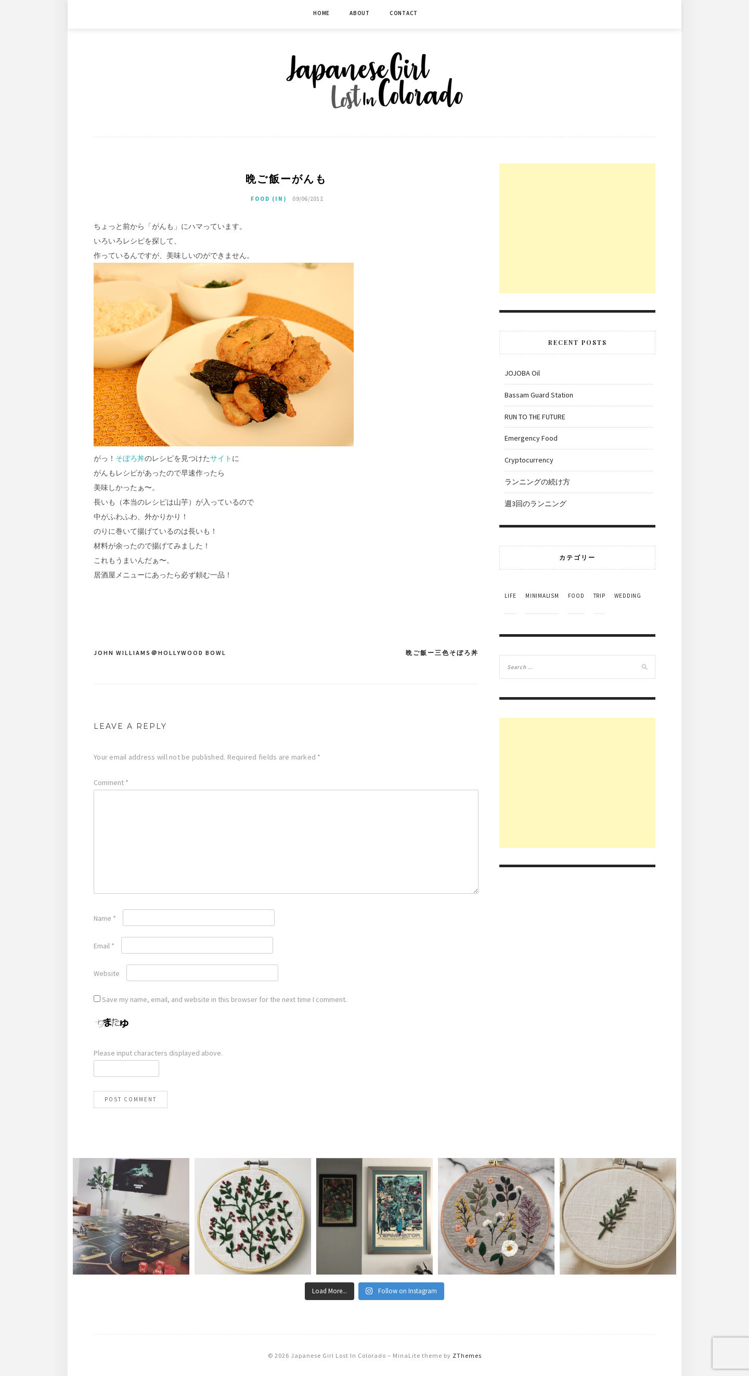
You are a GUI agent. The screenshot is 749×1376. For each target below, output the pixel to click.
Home (321, 13)
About (360, 13)
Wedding (627, 595)
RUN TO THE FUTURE (535, 416)
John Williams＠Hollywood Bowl (160, 653)
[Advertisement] (577, 228)
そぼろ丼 (130, 458)
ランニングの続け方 (537, 481)
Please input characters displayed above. (158, 1053)
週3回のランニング (535, 503)
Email (104, 945)
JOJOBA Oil (522, 373)
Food (576, 595)
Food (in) (269, 198)
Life (510, 595)
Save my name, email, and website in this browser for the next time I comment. (224, 999)
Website (107, 973)
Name (105, 918)
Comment (111, 782)
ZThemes (467, 1355)
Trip (599, 595)
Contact (404, 13)
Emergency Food (531, 438)
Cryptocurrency (529, 460)
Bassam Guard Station (539, 395)
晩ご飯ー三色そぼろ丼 (442, 653)
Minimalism (542, 595)
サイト (221, 458)
